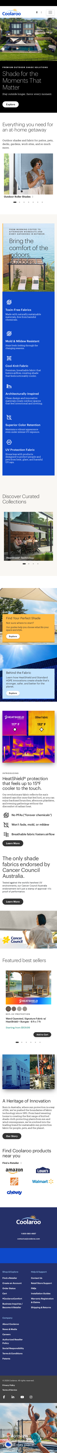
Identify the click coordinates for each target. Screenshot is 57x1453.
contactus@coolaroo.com (28, 1239)
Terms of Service (9, 1390)
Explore (10, 104)
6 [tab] (37, 202)
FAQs (33, 1288)
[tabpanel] (28, 176)
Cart (4, 1293)
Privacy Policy (8, 1385)
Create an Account (12, 1283)
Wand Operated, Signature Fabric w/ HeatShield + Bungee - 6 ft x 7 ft (26, 1020)
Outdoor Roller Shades (19, 196)
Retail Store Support (41, 1283)
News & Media (9, 1329)
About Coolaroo (10, 1324)
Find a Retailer (12, 1162)
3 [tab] (33, 564)
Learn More (13, 843)
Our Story (12, 1136)
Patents (6, 1358)
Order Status (9, 1288)
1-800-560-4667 (28, 1234)
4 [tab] (28, 202)
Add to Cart (42, 1034)
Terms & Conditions (12, 1353)
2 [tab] (19, 202)
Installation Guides (40, 1293)
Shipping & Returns (41, 1307)
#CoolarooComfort (12, 1298)
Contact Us (36, 1278)
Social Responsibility (13, 1348)
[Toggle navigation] (50, 12)
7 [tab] (42, 202)
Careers (6, 1334)
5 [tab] (35, 1042)
